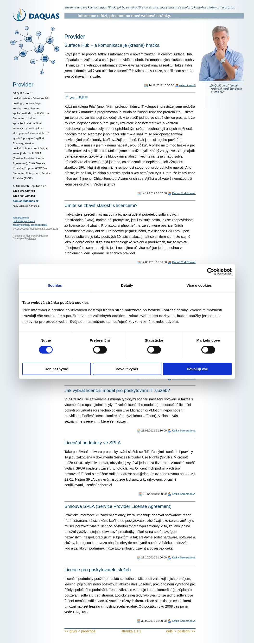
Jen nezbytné (56, 369)
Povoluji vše (197, 369)
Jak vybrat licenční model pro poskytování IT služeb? (117, 390)
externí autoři (187, 85)
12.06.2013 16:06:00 (154, 262)
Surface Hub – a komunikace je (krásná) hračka (111, 45)
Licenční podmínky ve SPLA (92, 442)
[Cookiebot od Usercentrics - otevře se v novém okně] (211, 271)
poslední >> (187, 631)
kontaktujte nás (21, 217)
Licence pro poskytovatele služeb (97, 569)
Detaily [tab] (127, 285)
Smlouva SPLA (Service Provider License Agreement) (117, 506)
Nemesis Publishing (37, 235)
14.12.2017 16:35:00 (161, 85)
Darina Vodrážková (184, 193)
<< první (70, 631)
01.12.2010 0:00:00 (155, 493)
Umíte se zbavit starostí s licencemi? (101, 205)
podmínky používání (24, 221)
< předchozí (87, 631)
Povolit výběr (127, 369)
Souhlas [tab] (55, 285)
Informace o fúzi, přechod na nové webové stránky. (124, 16)
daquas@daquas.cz (25, 200)
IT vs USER (76, 97)
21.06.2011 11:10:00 (154, 430)
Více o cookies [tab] (199, 285)
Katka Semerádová (184, 430)
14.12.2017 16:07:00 (154, 193)
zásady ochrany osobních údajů (30, 225)
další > (171, 631)
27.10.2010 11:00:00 (154, 557)
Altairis (32, 238)
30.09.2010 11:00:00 (154, 620)
